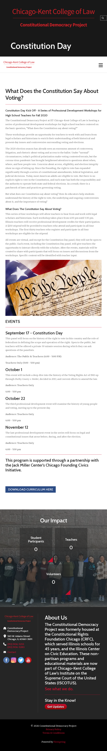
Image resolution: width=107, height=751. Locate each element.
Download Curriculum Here (30, 489)
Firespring (59, 741)
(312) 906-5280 (15, 647)
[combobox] (103, 18)
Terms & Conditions (53, 733)
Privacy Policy (53, 729)
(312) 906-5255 (15, 644)
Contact (11, 652)
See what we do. (59, 688)
